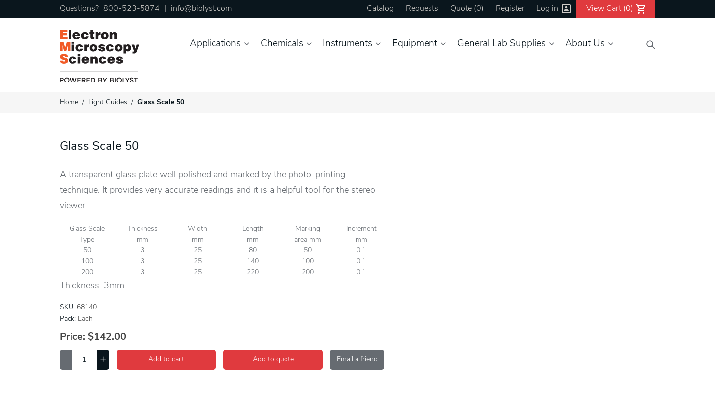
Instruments (347, 44)
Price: (72, 337)
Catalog (380, 9)
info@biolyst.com (201, 9)
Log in (547, 9)
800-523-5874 (131, 9)
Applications (215, 44)
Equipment (414, 44)
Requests (422, 9)
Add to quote (273, 359)
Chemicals (282, 44)
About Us (585, 44)
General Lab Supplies (501, 44)
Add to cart (166, 359)
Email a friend (357, 359)
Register (510, 9)
